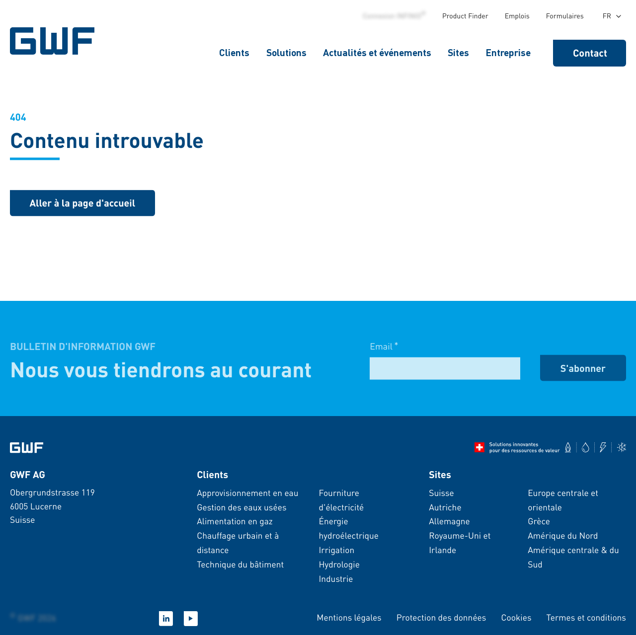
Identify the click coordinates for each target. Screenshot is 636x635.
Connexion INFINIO (394, 15)
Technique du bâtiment (240, 564)
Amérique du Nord (563, 535)
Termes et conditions (586, 617)
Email (384, 352)
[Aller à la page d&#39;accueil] (26, 447)
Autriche (445, 507)
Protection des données (441, 617)
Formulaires (565, 15)
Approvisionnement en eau (247, 493)
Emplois (517, 15)
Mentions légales (349, 617)
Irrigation (336, 550)
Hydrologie (338, 564)
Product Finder (465, 15)
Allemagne (449, 521)
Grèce (539, 521)
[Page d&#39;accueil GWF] (54, 41)
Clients (234, 52)
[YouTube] (190, 618)
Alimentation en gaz (235, 521)
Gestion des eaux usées (241, 507)
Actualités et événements (377, 52)
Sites (458, 52)
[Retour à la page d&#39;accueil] (82, 204)
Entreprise (508, 52)
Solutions (286, 52)
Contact (590, 52)
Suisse (441, 493)
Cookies (516, 617)
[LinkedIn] (166, 618)
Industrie (335, 578)
